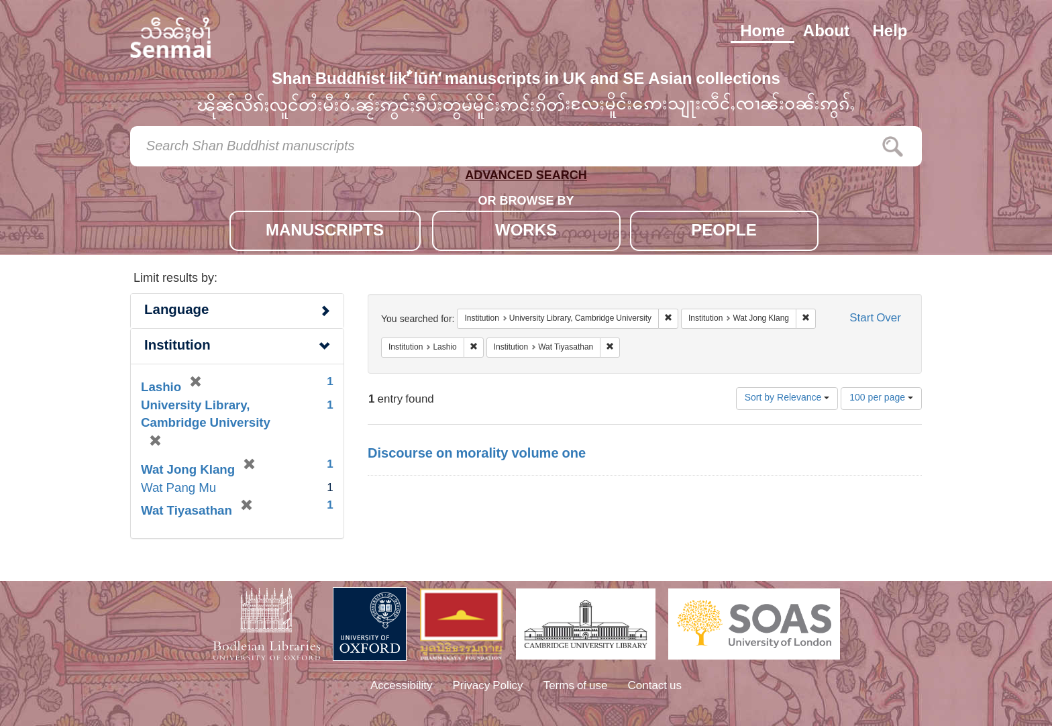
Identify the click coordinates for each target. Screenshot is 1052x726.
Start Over (875, 319)
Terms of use (575, 686)
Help (889, 32)
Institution (177, 346)
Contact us (655, 686)
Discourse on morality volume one (477, 454)
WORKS (526, 232)
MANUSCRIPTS (325, 232)
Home (762, 32)
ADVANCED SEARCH (526, 178)
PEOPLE (723, 232)
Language (176, 311)
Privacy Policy (488, 686)
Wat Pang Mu (178, 489)
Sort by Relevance (787, 398)
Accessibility (401, 686)
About (826, 32)
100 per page (881, 398)
